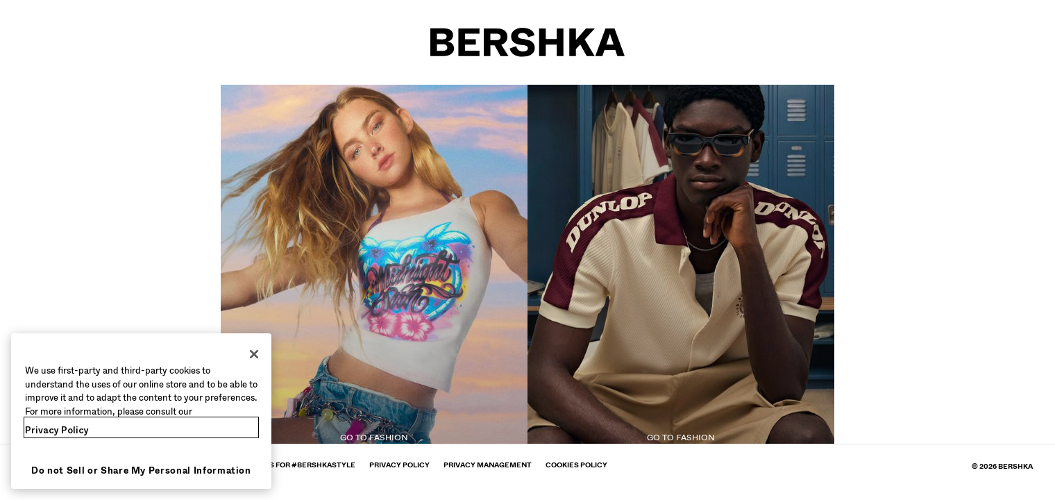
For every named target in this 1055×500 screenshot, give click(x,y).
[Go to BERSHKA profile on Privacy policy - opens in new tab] (399, 465)
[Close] (254, 354)
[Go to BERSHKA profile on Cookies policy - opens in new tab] (576, 465)
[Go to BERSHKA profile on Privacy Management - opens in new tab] (488, 465)
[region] (141, 411)
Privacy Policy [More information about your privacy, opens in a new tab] (57, 430)
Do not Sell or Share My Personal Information (141, 470)
